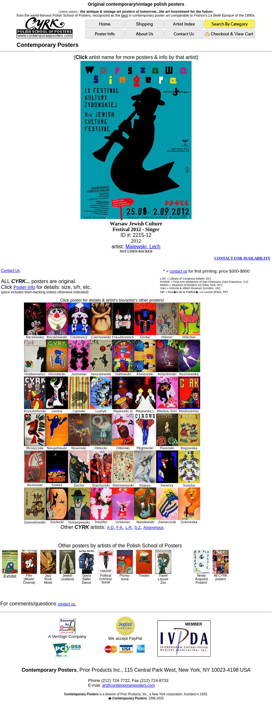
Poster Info (24, 287)
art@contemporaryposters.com (128, 685)
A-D (110, 527)
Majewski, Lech (142, 246)
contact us (178, 271)
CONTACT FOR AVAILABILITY (242, 258)
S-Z (137, 527)
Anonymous (153, 527)
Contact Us (10, 270)
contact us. (67, 604)
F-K (120, 527)
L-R (128, 527)
